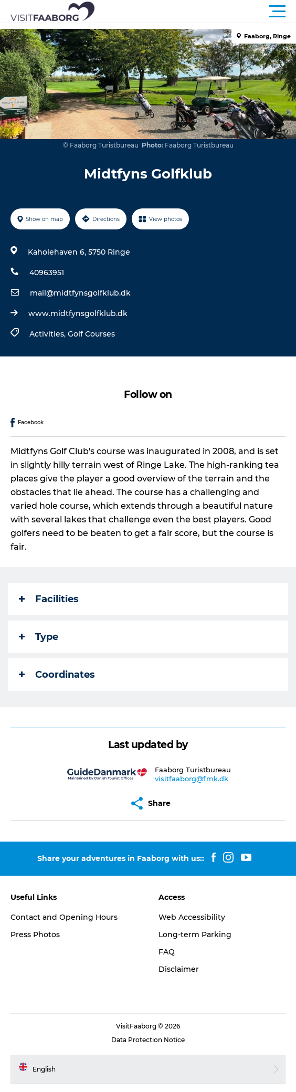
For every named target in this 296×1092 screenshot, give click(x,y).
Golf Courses (91, 334)
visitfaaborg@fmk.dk (191, 778)
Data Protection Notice (148, 1040)
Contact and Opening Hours (64, 917)
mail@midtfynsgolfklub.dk (80, 293)
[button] (195, 11)
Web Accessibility (191, 917)
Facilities (49, 599)
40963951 (46, 272)
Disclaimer (178, 969)
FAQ (166, 952)
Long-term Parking (194, 934)
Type (38, 637)
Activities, (48, 334)
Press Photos (35, 934)
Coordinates (57, 674)
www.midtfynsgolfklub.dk (78, 313)
